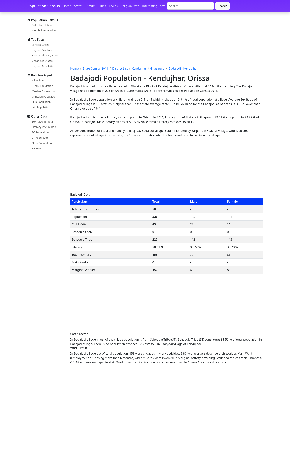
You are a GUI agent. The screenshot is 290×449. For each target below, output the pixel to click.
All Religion (38, 80)
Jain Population (41, 107)
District (90, 6)
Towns (113, 6)
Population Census (43, 5)
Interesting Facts (153, 6)
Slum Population (42, 143)
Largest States (40, 44)
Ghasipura (157, 68)
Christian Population (44, 96)
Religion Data (130, 6)
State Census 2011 (95, 68)
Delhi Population (42, 25)
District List (120, 68)
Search (222, 6)
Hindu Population (42, 86)
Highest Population (43, 66)
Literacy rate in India (44, 127)
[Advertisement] (166, 41)
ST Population (40, 137)
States (78, 6)
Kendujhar (139, 68)
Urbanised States (42, 61)
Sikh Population (41, 102)
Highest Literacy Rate (45, 55)
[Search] (190, 6)
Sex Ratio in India (42, 121)
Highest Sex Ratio (42, 50)
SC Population (40, 132)
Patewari (37, 148)
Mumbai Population (44, 30)
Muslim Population (43, 91)
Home (67, 6)
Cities (102, 6)
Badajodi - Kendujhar (183, 68)
